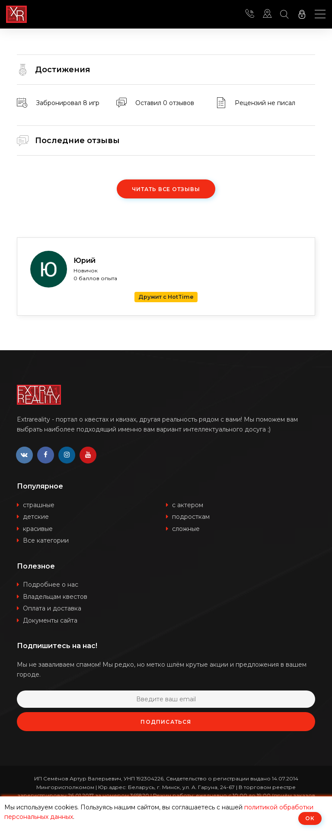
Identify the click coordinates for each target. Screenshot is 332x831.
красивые (38, 529)
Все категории (46, 541)
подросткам (191, 517)
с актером (187, 505)
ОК (310, 818)
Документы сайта (50, 621)
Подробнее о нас (50, 585)
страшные (38, 505)
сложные (186, 529)
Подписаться (165, 722)
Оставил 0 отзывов (164, 103)
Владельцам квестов (55, 597)
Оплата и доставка (52, 609)
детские (36, 517)
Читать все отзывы (166, 189)
